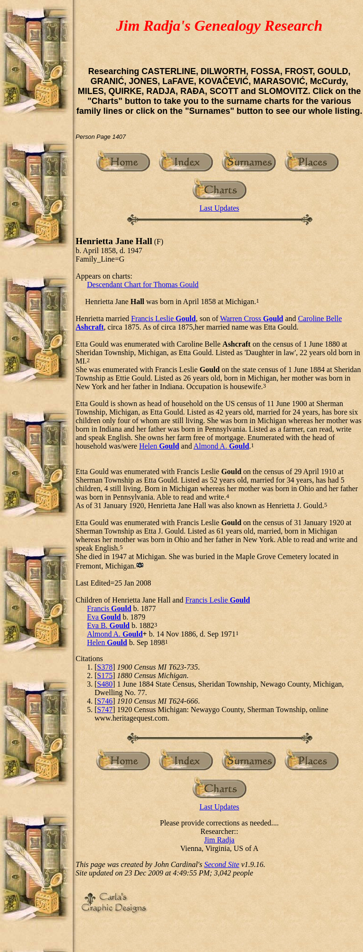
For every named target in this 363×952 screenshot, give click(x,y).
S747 (104, 710)
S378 (104, 667)
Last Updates (219, 208)
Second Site (221, 864)
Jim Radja (219, 840)
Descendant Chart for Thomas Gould (143, 284)
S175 (104, 676)
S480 (104, 684)
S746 (104, 701)
